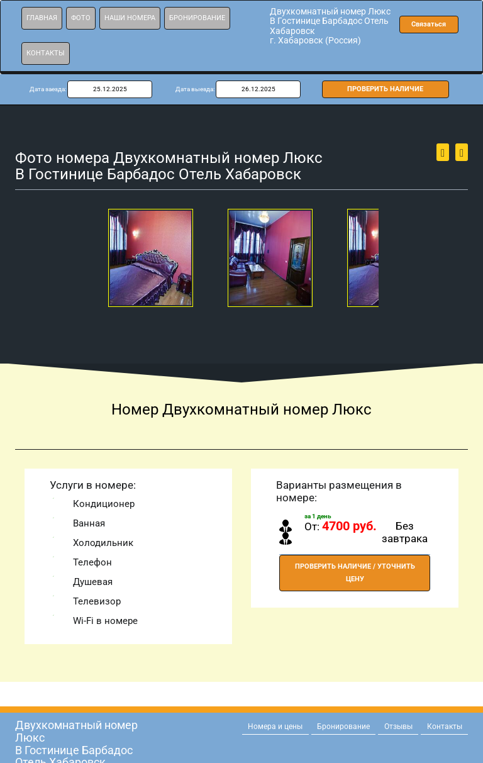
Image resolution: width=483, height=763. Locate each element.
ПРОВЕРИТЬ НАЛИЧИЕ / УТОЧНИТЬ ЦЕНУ (355, 572)
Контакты (45, 53)
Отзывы (398, 726)
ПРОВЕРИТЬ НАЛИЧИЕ (385, 89)
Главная (41, 18)
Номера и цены (275, 726)
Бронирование (197, 18)
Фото (81, 18)
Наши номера (129, 18)
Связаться (428, 24)
